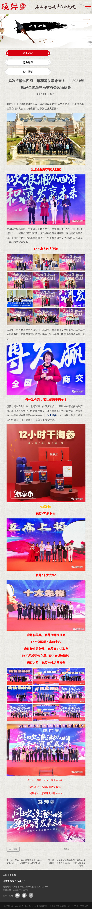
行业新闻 (28, 62)
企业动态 (28, 53)
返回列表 (13, 849)
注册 (11, 895)
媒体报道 (28, 71)
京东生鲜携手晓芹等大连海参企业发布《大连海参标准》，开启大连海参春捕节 (66, 863)
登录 (5, 895)
